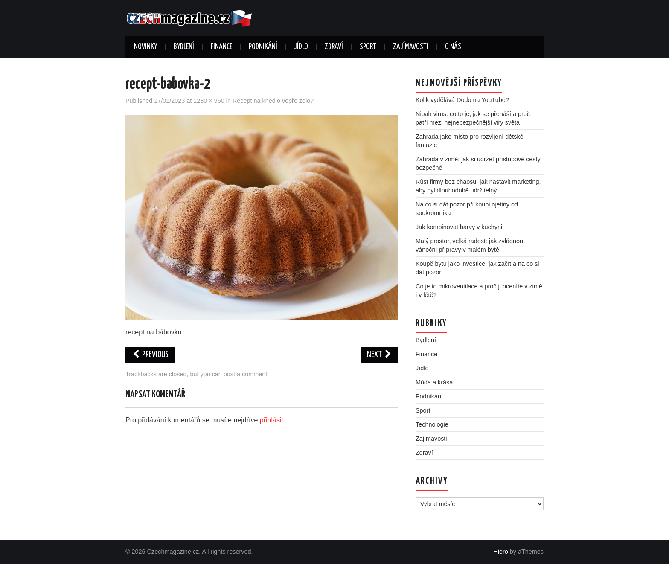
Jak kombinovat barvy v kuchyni (459, 227)
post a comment (245, 374)
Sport (368, 47)
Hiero (500, 551)
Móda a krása (434, 382)
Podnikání (263, 47)
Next (379, 355)
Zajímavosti (410, 47)
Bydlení (184, 47)
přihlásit (271, 420)
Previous (150, 355)
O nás (453, 47)
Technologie (432, 424)
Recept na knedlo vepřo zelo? (273, 100)
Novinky (145, 47)
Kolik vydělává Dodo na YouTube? (462, 99)
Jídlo (301, 47)
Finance (221, 47)
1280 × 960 (208, 100)
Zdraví (334, 47)
